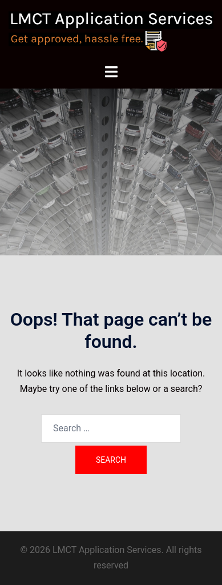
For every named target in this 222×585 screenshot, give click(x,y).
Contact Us (111, 223)
